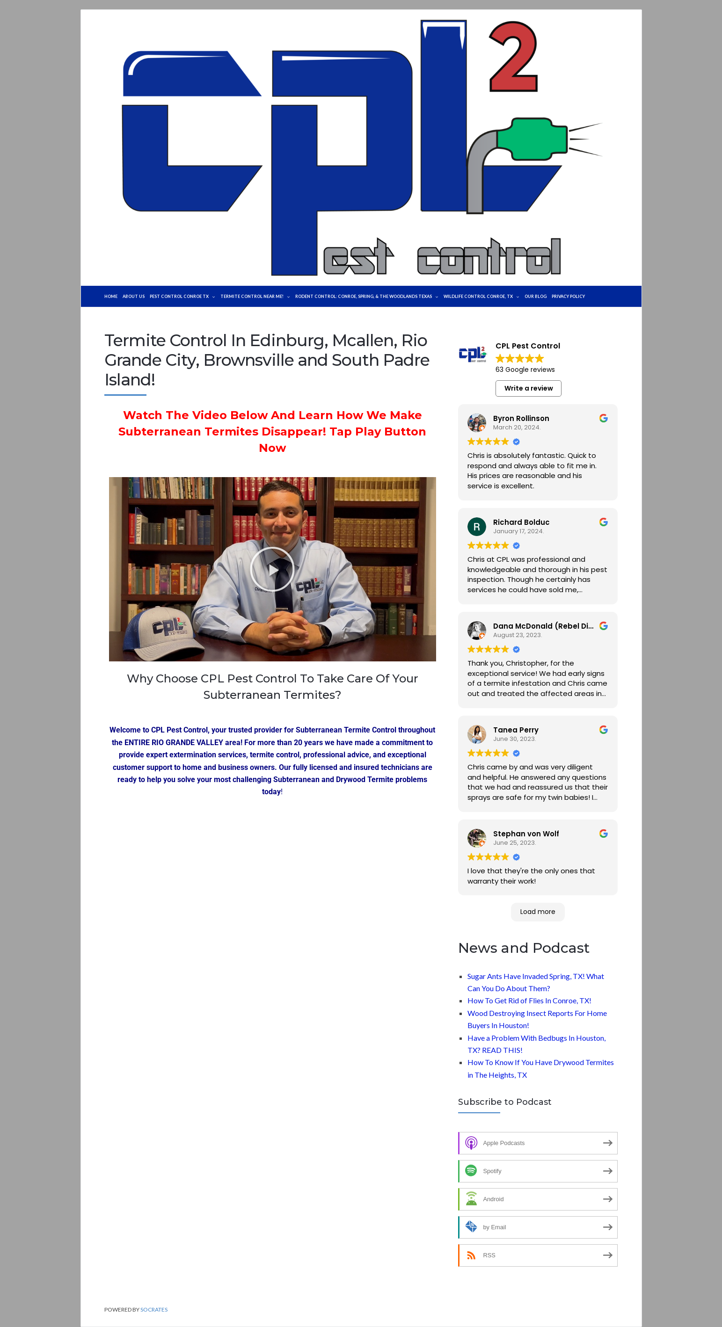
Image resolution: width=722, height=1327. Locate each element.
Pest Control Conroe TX (193, 296)
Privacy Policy (631, 296)
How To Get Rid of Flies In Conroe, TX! (529, 1000)
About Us (138, 296)
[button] (272, 569)
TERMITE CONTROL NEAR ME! (275, 296)
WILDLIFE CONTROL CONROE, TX (533, 296)
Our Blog (593, 296)
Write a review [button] (528, 388)
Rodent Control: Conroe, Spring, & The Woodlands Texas (402, 296)
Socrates (154, 1309)
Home (112, 296)
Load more (537, 911)
